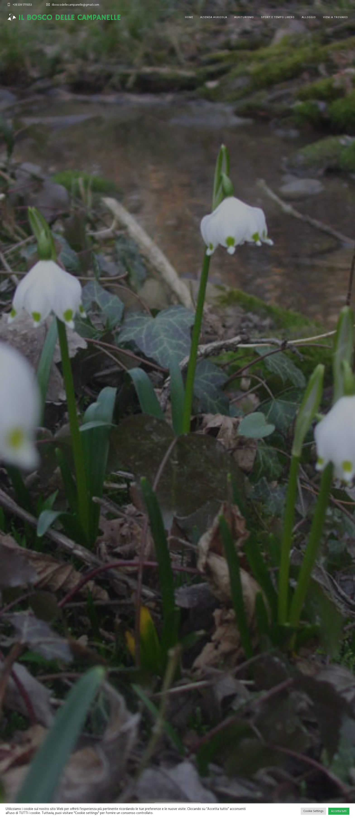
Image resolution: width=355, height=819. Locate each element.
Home (189, 17)
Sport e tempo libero (278, 17)
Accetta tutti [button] (339, 811)
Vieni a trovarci (335, 17)
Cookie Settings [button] (313, 811)
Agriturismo (244, 17)
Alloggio (309, 17)
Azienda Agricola (213, 17)
